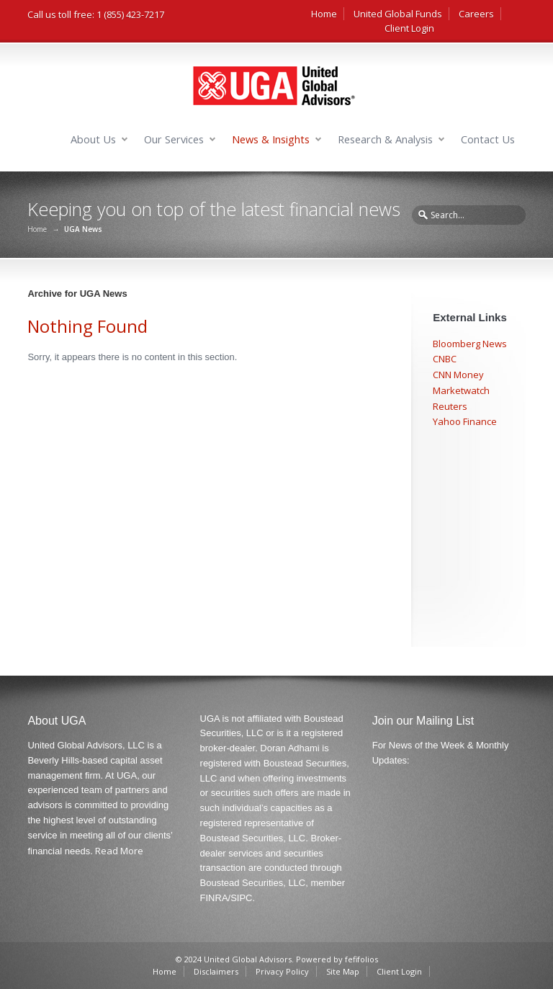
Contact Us (488, 139)
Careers (476, 13)
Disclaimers (216, 971)
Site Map (342, 971)
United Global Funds (398, 13)
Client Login (409, 28)
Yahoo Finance (465, 421)
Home (324, 13)
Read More (119, 850)
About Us (93, 139)
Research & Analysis (385, 139)
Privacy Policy (282, 971)
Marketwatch (461, 390)
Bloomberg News (470, 343)
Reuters (450, 406)
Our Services (174, 139)
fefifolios (361, 959)
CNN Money (458, 374)
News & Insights (271, 139)
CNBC (445, 358)
